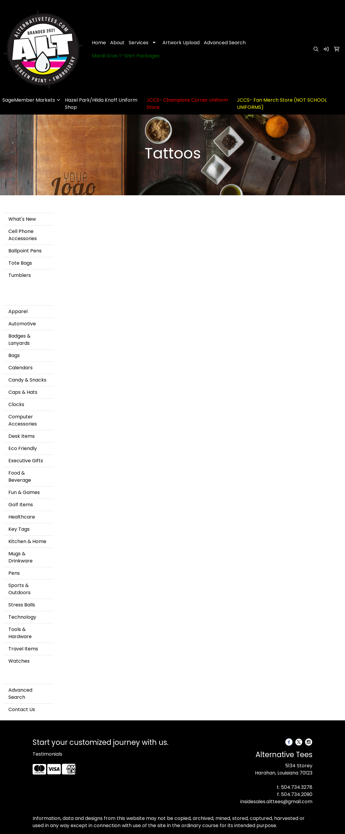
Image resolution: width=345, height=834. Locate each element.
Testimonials (47, 754)
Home (99, 42)
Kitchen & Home (27, 541)
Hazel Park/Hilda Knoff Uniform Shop (101, 104)
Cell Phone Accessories (22, 235)
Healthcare (21, 516)
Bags (14, 355)
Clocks (16, 404)
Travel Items (23, 648)
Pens (14, 573)
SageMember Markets (28, 100)
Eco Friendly (22, 448)
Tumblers (19, 275)
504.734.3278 (296, 787)
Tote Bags (20, 263)
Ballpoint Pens (25, 250)
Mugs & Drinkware (20, 557)
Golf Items (20, 504)
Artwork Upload (181, 42)
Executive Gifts (25, 460)
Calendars (20, 367)
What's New (22, 219)
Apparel (18, 311)
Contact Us (21, 709)
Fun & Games (24, 492)
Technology (22, 617)
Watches (19, 661)
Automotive (22, 323)
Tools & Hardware (20, 633)
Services (138, 42)
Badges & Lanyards (19, 340)
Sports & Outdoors (19, 589)
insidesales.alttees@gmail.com (276, 801)
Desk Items (21, 436)
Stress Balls (21, 604)
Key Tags (19, 529)
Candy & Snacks (27, 379)
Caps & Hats (22, 392)
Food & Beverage (19, 476)
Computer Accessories (22, 420)
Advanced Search (225, 42)
